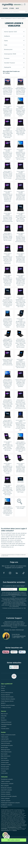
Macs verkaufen (5, 785)
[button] (26, 12)
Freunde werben (5, 728)
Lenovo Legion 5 (21, 18)
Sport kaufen (4, 758)
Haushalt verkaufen (5, 800)
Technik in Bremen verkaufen (8, 699)
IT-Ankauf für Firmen (6, 707)
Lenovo (14, 18)
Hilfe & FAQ (3, 715)
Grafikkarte (7, 36)
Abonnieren (23, 589)
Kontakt (3, 717)
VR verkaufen (4, 807)
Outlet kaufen (4, 773)
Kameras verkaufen (5, 794)
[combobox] (15, 11)
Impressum (15, 830)
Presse (3, 688)
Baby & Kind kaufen (5, 756)
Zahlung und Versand (6, 722)
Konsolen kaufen (5, 766)
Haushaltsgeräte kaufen (7, 745)
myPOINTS (3, 726)
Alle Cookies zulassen (14, 840)
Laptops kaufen (5, 739)
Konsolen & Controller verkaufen (9, 796)
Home (2, 18)
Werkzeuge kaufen (5, 749)
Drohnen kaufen (5, 762)
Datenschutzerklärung (5, 830)
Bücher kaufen (4, 747)
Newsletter (4, 720)
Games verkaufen (5, 798)
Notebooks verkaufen (6, 787)
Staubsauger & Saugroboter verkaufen (10, 802)
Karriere (3, 690)
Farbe (5, 45)
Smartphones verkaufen (7, 779)
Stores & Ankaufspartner (7, 692)
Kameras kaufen (5, 768)
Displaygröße (7, 67)
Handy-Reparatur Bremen (7, 701)
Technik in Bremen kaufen (7, 696)
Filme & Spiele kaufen (6, 751)
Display (6, 40)
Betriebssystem (8, 49)
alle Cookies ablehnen (11, 826)
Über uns (3, 686)
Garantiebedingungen (6, 724)
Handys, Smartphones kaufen (8, 734)
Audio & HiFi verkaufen (6, 790)
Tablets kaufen (4, 736)
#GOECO (3, 703)
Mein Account (4, 713)
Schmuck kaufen (5, 760)
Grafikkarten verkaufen (6, 804)
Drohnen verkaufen (5, 792)
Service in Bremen (5, 694)
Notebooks (8, 18)
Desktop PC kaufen (5, 764)
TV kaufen (3, 771)
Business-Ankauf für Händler (8, 705)
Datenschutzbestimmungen (14, 593)
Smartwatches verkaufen (7, 783)
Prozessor (6, 58)
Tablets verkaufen (5, 781)
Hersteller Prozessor (9, 63)
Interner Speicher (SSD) (10, 31)
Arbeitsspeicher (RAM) (10, 54)
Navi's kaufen (4, 754)
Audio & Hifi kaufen (5, 743)
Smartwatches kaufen (6, 741)
